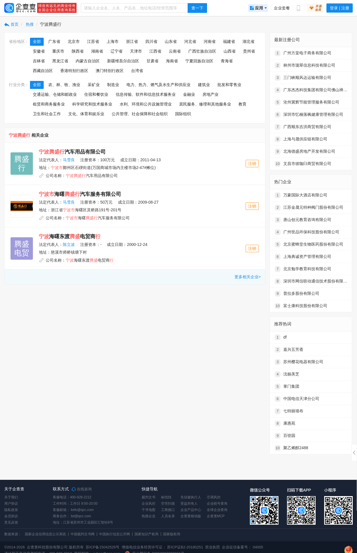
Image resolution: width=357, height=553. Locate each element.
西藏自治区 (43, 70)
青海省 (227, 61)
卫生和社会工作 (47, 114)
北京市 (74, 41)
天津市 (136, 51)
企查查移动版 (190, 516)
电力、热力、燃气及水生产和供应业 (158, 84)
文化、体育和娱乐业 (86, 114)
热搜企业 (148, 516)
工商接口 (168, 510)
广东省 (54, 41)
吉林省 (39, 61)
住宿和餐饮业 (96, 94)
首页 (11, 24)
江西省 (155, 51)
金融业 (189, 94)
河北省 (190, 41)
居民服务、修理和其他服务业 (205, 104)
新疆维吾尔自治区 (123, 61)
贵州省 (249, 51)
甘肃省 (153, 61)
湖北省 (248, 41)
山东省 (171, 41)
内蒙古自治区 (88, 61)
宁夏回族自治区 (199, 61)
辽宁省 (117, 51)
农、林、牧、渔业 (64, 84)
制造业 (113, 84)
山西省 (230, 51)
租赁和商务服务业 (49, 104)
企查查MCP (216, 516)
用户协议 (11, 504)
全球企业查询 (217, 510)
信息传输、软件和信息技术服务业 (146, 94)
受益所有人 (189, 504)
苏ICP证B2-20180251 (185, 547)
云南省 (175, 51)
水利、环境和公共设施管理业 (146, 104)
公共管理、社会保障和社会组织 (140, 114)
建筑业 (204, 84)
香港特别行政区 (74, 70)
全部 (37, 41)
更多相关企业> (247, 276)
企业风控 (148, 504)
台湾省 (137, 70)
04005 (258, 547)
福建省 (229, 41)
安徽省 (39, 51)
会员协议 (11, 516)
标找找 (166, 497)
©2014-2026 (14, 547)
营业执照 (212, 547)
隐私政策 (11, 510)
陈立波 (69, 244)
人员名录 (168, 516)
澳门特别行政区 (110, 70)
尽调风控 (213, 497)
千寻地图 (148, 510)
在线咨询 (82, 489)
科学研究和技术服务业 (92, 104)
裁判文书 (148, 497)
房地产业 (210, 94)
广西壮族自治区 (202, 51)
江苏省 (93, 41)
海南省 (172, 61)
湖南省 (97, 51)
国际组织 (183, 114)
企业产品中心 (190, 510)
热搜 (29, 24)
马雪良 (69, 160)
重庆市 (58, 51)
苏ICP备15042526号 (103, 547)
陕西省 (78, 51)
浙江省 (132, 41)
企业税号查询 (217, 504)
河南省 (210, 41)
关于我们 (11, 497)
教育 (242, 104)
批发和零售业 (229, 84)
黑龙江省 (60, 61)
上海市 (113, 41)
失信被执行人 (190, 497)
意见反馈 (11, 522)
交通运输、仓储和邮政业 (55, 94)
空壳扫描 (168, 504)
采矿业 (94, 84)
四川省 (151, 41)
